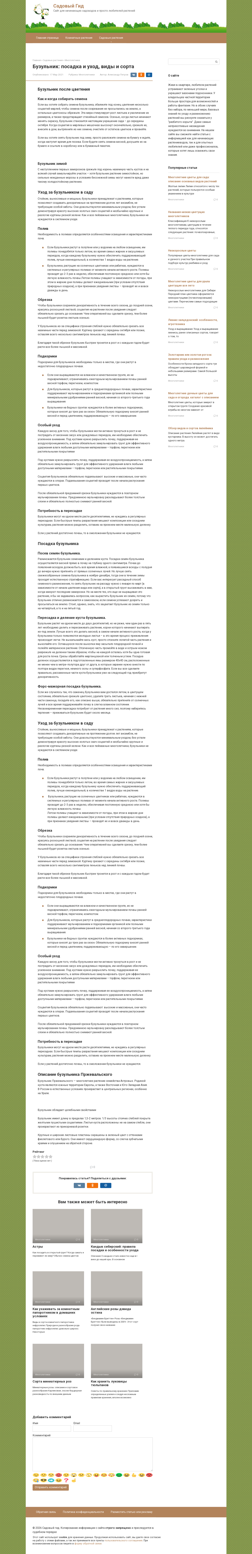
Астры (38, 1247)
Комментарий (41, 1435)
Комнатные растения (78, 37)
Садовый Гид (68, 6)
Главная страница (47, 37)
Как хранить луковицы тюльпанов (109, 1383)
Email (76, 1423)
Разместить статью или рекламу (132, 1512)
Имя (35, 1423)
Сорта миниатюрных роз (52, 1381)
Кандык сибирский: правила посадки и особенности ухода (114, 1248)
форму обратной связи (88, 1543)
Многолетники (87, 74)
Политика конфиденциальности (83, 1512)
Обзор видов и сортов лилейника (190, 428)
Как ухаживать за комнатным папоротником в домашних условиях (56, 1312)
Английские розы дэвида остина (111, 1310)
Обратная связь (46, 1512)
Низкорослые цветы (182, 250)
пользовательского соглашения (123, 1540)
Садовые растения (111, 37)
